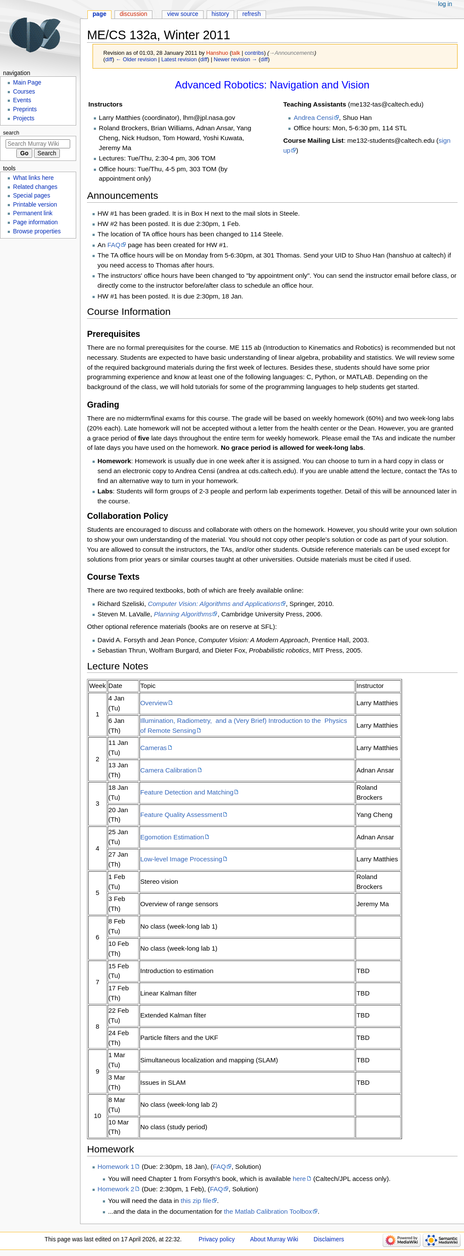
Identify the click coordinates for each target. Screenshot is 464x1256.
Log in (445, 4)
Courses (24, 91)
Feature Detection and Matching (187, 792)
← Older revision (136, 59)
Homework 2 (116, 1189)
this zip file (196, 1200)
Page (99, 14)
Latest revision (179, 59)
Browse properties (37, 231)
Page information (35, 222)
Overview (154, 702)
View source (182, 14)
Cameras (153, 747)
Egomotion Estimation (172, 837)
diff (108, 59)
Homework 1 (116, 1166)
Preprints (25, 109)
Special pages (31, 195)
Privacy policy (217, 1239)
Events (22, 100)
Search (11, 133)
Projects (23, 118)
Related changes (35, 187)
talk (236, 53)
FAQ (113, 244)
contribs (254, 53)
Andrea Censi (313, 117)
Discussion (133, 14)
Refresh (251, 14)
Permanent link (33, 213)
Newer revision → (235, 59)
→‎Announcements (291, 53)
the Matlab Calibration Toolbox (268, 1211)
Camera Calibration (168, 770)
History (220, 14)
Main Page (27, 82)
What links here (33, 178)
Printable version (35, 204)
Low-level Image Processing (181, 859)
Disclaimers (329, 1239)
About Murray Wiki (274, 1239)
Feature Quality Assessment (181, 814)
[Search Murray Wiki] (38, 143)
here (299, 1178)
